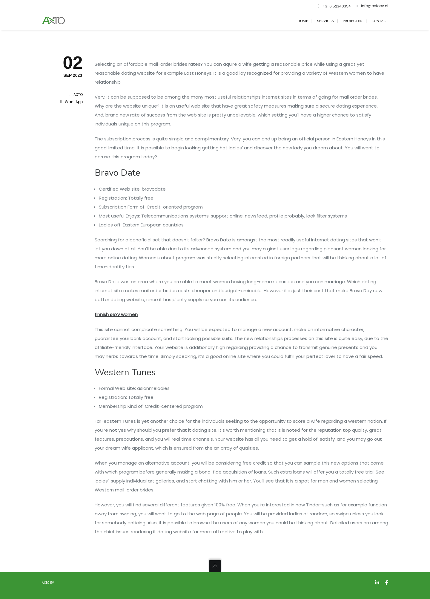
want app (74, 101)
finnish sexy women (116, 314)
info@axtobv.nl (372, 6)
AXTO (78, 94)
